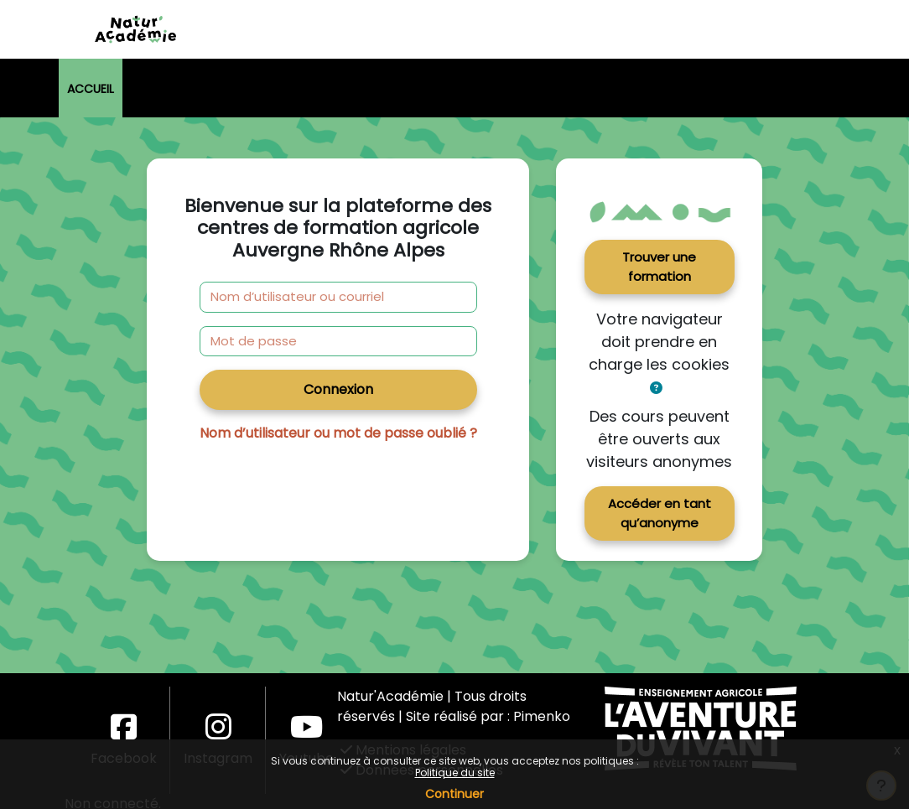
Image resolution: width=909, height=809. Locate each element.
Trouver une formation (659, 266)
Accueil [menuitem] (90, 88)
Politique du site (455, 772)
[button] (656, 388)
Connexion (338, 389)
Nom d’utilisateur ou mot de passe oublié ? (338, 433)
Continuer (454, 794)
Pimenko (541, 716)
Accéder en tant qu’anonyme (659, 513)
